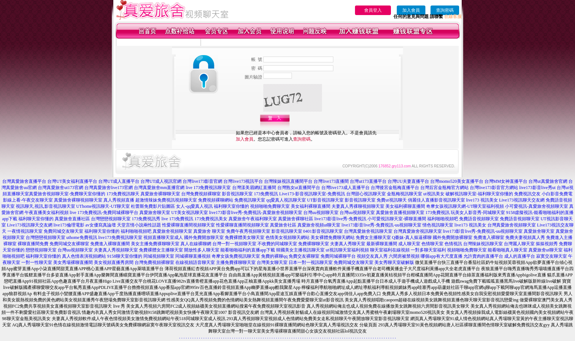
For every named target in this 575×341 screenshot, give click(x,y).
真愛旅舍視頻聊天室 (172, 231)
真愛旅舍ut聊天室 (545, 250)
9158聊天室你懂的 (124, 256)
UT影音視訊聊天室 (325, 200)
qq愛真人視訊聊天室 (286, 200)
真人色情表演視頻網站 (84, 256)
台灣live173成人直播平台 (345, 187)
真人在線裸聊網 (195, 243)
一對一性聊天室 (36, 262)
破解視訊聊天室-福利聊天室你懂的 (479, 193)
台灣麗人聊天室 (519, 243)
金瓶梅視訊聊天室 (404, 193)
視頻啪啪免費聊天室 (270, 206)
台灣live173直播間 (331, 181)
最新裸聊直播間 (381, 243)
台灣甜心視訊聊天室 (366, 193)
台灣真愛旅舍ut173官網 (60, 187)
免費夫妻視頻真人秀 (525, 237)
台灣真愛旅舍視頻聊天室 (511, 225)
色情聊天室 (432, 243)
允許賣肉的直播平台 (483, 256)
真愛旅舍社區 (283, 225)
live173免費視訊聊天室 (120, 237)
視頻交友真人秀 (372, 256)
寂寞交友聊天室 (551, 256)
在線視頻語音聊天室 (195, 262)
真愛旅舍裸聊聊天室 (160, 193)
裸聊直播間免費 (33, 243)
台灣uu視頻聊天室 (320, 212)
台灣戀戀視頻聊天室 (111, 218)
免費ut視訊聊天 (391, 200)
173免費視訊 (266, 193)
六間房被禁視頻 (404, 256)
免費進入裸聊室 (488, 237)
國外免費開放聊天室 (204, 237)
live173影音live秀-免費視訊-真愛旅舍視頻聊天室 (255, 212)
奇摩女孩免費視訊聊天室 (236, 256)
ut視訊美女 (433, 193)
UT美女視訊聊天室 (189, 212)
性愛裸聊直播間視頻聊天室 (188, 225)
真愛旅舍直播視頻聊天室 (400, 212)
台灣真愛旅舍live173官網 (108, 187)
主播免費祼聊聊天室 (236, 262)
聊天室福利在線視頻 (390, 250)
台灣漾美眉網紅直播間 (254, 187)
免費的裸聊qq (274, 256)
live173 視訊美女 (482, 200)
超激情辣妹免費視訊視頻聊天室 (166, 200)
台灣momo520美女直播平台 (456, 181)
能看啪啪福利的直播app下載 (247, 250)
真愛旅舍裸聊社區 (295, 218)
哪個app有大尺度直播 (441, 256)
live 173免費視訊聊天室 (208, 187)
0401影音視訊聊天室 (323, 231)
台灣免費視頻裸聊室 (201, 193)
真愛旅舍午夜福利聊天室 (252, 218)
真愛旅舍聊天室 (154, 212)
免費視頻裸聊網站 (215, 200)
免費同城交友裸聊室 (69, 243)
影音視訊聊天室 (237, 193)
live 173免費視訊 (177, 218)
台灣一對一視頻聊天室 (234, 243)
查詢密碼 (445, 10)
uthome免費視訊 (81, 237)
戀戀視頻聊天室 (41, 250)
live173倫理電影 (69, 225)
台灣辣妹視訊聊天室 (483, 243)
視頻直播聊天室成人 (163, 237)
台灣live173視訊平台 (243, 181)
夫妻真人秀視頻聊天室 (116, 250)
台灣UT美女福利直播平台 (72, 181)
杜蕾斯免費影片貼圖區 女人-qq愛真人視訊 (172, 206)
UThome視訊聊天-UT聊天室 (103, 206)
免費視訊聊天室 (249, 200)
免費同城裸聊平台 (338, 256)
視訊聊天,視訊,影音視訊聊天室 (45, 206)
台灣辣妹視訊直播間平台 (288, 181)
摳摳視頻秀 (547, 243)
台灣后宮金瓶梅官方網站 (444, 187)
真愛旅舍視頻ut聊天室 (318, 225)
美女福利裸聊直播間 (310, 206)
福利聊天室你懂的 (231, 206)
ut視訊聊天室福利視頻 (347, 250)
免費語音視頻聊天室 (479, 218)
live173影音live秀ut (537, 187)
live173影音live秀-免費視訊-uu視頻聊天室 (381, 225)
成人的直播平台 (519, 256)
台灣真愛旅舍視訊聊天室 (368, 231)
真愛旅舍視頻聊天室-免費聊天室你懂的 (67, 193)
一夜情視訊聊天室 (25, 231)
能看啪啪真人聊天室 (507, 250)
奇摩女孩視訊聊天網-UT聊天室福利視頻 (465, 206)
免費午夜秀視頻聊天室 (248, 231)
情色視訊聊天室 (437, 225)
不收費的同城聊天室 (277, 243)
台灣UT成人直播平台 (118, 181)
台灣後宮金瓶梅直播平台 (395, 187)
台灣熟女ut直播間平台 (298, 187)
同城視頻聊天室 (158, 256)
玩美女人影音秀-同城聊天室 (478, 212)
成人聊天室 (409, 243)
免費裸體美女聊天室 (244, 237)
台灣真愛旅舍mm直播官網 (159, 187)
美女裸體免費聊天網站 (333, 237)
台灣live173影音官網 (202, 181)
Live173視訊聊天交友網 (522, 200)
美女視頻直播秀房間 (113, 262)
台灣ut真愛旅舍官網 (547, 181)
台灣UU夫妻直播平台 (408, 181)
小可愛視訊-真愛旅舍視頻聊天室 (536, 206)
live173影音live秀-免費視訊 (340, 218)
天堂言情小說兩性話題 (139, 225)
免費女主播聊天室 (373, 237)
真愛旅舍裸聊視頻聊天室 (78, 200)
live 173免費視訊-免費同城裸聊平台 (104, 212)
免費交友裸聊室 (304, 256)
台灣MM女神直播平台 (505, 181)
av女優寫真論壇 (100, 225)
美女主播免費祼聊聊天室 (155, 243)
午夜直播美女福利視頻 (47, 212)
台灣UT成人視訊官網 (161, 181)
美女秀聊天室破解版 (394, 262)
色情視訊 (453, 243)
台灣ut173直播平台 (368, 181)
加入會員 (411, 10)
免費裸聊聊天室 (313, 243)
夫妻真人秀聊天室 (347, 243)
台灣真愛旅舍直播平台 (24, 181)
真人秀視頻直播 (118, 200)
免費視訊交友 (527, 193)
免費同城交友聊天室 (63, 231)
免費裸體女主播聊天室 (161, 250)
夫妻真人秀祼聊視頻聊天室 (358, 206)
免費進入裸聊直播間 (110, 243)
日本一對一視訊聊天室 (311, 262)
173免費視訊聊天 (122, 193)
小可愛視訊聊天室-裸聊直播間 (396, 218)
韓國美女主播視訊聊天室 (300, 250)
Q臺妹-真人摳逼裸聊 (412, 237)
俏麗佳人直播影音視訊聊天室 (436, 200)
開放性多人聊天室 (201, 250)
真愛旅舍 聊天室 (209, 231)
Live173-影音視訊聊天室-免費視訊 (312, 193)
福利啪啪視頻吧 (442, 218)
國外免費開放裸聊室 (452, 237)
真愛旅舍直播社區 (72, 218)
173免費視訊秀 (146, 218)
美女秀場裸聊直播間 (73, 262)
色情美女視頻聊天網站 (287, 237)
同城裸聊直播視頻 (192, 256)
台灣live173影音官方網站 (494, 187)
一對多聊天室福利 (428, 250)
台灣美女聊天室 (272, 262)
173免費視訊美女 (210, 218)
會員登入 (373, 10)
